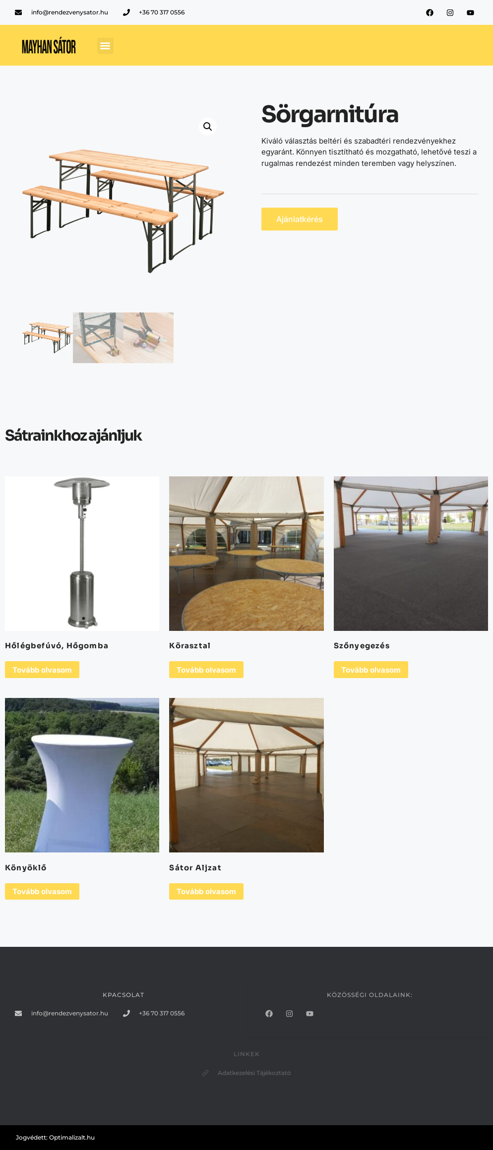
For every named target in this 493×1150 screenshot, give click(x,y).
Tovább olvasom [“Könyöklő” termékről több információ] (42, 891)
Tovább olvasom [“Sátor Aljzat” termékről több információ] (206, 891)
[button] (105, 46)
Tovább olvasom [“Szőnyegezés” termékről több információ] (371, 670)
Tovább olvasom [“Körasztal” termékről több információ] (206, 670)
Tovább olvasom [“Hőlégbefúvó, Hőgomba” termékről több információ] (42, 670)
